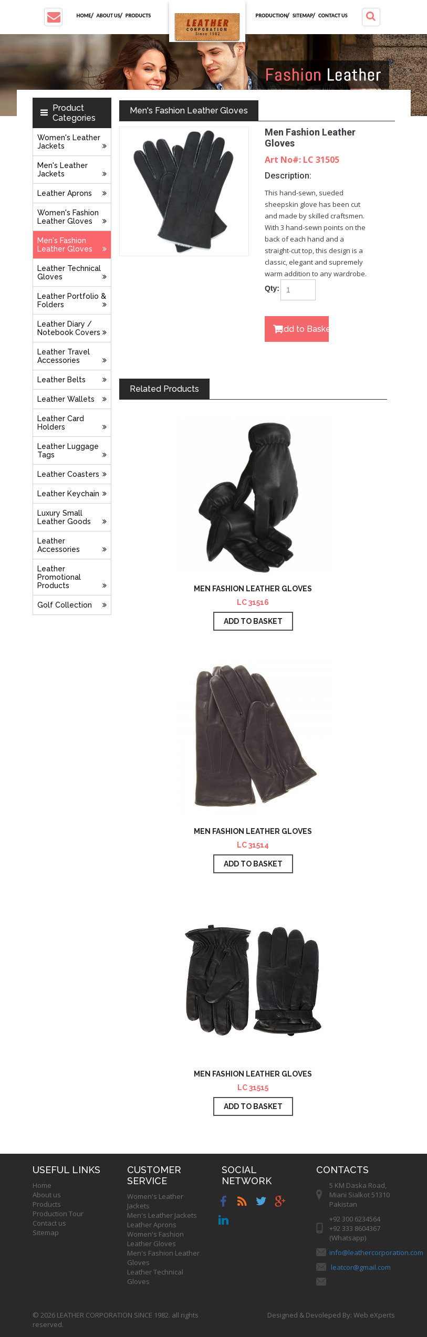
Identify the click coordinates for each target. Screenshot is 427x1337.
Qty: (269, 288)
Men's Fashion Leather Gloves (72, 244)
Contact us (333, 15)
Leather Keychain (72, 493)
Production (272, 15)
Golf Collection (72, 605)
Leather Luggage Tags (72, 450)
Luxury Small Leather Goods (72, 517)
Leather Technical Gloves (72, 272)
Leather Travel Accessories (72, 356)
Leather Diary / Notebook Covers (72, 328)
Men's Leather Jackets (72, 169)
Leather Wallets (72, 399)
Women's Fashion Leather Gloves (72, 216)
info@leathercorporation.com (376, 1252)
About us (108, 15)
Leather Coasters (72, 474)
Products (138, 15)
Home (84, 15)
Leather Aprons (72, 193)
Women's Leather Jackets (72, 141)
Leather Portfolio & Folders (72, 300)
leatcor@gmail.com (361, 1267)
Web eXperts (374, 1315)
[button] (53, 17)
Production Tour (58, 1213)
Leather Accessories (72, 545)
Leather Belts (72, 379)
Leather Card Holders (72, 422)
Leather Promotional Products (72, 577)
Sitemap (303, 15)
